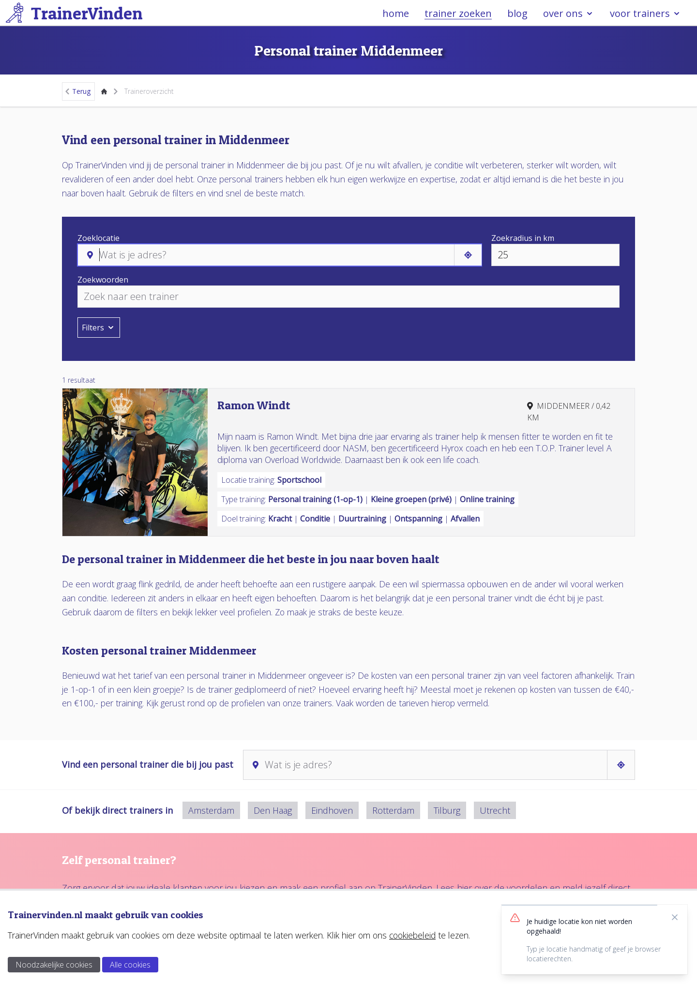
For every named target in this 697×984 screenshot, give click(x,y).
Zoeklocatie (98, 238)
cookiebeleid (412, 935)
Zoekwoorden (102, 279)
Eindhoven (332, 810)
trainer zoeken (458, 13)
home (395, 13)
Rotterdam (393, 810)
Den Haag (273, 810)
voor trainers (646, 13)
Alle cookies (130, 964)
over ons (568, 13)
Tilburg (447, 810)
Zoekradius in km (522, 238)
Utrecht (495, 810)
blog (517, 13)
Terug (77, 91)
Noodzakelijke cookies (53, 964)
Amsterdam (211, 810)
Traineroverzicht (149, 91)
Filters (99, 327)
